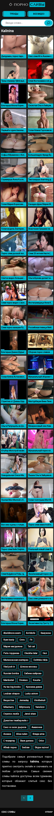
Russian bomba (11, 673)
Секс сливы (8, 812)
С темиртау (9, 740)
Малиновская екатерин (15, 660)
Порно (27, 4)
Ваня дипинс (27, 740)
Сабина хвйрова (32, 673)
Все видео (38, 14)
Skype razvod (42, 747)
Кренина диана (34, 687)
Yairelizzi (39, 707)
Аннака (7, 734)
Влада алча (38, 734)
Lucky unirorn (31, 693)
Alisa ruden (21, 734)
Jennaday (24, 700)
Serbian (26, 747)
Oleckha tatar (30, 653)
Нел (45, 653)
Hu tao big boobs (12, 687)
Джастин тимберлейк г (15, 720)
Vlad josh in (9, 666)
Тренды (14, 14)
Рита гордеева (11, 653)
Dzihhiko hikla (40, 660)
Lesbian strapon (11, 693)
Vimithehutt (39, 700)
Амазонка (37, 727)
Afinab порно (10, 747)
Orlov (41, 740)
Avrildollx (30, 633)
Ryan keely (8, 639)
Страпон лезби (11, 713)
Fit (31, 639)
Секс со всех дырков (14, 727)
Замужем (45, 633)
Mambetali (8, 680)
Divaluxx (23, 680)
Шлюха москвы (28, 666)
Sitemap (49, 812)
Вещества (8, 700)
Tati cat (31, 646)
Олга (21, 639)
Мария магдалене (12, 646)
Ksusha (36, 680)
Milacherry (8, 707)
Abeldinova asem (12, 633)
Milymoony (24, 707)
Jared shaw (30, 713)
